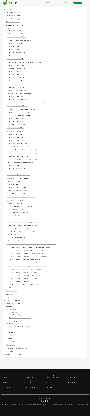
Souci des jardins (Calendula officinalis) (22, 153)
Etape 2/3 (11, 335)
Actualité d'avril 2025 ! (16, 78)
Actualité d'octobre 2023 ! (17, 168)
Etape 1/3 (11, 332)
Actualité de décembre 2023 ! (18, 156)
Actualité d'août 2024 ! (16, 118)
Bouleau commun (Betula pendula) (21, 228)
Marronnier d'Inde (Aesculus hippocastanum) (24, 222)
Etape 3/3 (11, 338)
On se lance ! (12, 234)
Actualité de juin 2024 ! (16, 128)
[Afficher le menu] (86, 3)
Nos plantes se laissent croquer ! (20, 84)
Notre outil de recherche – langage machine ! (24, 272)
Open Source (11, 351)
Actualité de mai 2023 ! (16, 203)
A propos (9, 306)
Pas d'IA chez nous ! (13, 12)
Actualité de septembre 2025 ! (19, 56)
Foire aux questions (13, 303)
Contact (9, 294)
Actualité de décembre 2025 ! (18, 46)
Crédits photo (11, 297)
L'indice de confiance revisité (18, 190)
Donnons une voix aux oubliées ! (20, 115)
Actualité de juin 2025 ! (16, 71)
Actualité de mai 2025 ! (16, 74)
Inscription (10, 330)
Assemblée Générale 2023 (17, 194)
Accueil (8, 9)
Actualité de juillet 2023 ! (17, 187)
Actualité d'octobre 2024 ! (17, 106)
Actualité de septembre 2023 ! (19, 178)
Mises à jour (10, 345)
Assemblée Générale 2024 (17, 125)
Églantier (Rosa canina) (16, 237)
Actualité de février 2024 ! (17, 140)
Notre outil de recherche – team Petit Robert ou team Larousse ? (32, 244)
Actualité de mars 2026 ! (16, 34)
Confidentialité (11, 291)
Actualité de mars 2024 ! (16, 137)
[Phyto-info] (11, 4)
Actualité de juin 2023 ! (16, 200)
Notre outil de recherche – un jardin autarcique (25, 263)
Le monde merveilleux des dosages (21, 162)
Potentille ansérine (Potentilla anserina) (22, 159)
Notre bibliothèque (13, 15)
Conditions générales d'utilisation (18, 288)
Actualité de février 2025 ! (17, 87)
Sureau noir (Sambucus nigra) (19, 175)
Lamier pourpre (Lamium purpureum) (21, 197)
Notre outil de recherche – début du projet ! (24, 284)
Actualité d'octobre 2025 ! (17, 52)
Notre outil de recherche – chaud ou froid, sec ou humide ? (29, 247)
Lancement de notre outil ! (17, 209)
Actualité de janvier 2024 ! (17, 143)
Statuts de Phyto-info (16, 241)
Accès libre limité (14, 172)
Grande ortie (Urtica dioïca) (18, 212)
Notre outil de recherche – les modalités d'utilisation (27, 250)
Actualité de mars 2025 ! (16, 81)
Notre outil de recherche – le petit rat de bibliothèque (28, 256)
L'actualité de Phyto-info (15, 19)
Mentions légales (12, 342)
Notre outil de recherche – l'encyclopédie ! (23, 278)
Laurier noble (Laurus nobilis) (18, 219)
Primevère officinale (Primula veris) (21, 231)
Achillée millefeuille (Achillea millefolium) (23, 225)
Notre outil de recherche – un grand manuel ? (25, 259)
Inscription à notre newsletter (17, 348)
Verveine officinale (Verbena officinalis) (22, 150)
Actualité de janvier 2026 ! (17, 43)
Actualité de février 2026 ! (17, 37)
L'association (12, 309)
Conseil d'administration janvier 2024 (21, 147)
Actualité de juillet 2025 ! (17, 65)
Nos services (12, 312)
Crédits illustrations (13, 300)
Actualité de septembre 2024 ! (19, 112)
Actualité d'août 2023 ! (16, 184)
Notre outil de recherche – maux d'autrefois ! (24, 275)
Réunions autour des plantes (19, 327)
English (70, 385)
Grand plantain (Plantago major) (20, 206)
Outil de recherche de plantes (20, 318)
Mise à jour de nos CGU (16, 181)
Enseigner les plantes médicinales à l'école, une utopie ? (29, 103)
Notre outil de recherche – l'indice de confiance (25, 253)
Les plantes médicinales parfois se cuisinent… (24, 62)
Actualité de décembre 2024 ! (18, 96)
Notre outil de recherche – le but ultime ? (23, 281)
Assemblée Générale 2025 (17, 68)
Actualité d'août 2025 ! (16, 59)
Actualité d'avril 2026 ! (16, 30)
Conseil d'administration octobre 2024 (22, 109)
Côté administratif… (13, 22)
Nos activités (12, 321)
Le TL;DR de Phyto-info (14, 25)
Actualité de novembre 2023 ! (18, 165)
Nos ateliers (13, 323)
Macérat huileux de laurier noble (20, 93)
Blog (7, 28)
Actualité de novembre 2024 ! (18, 99)
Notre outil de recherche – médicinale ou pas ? (25, 269)
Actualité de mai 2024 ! (16, 131)
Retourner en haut (81, 413)
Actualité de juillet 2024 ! (17, 121)
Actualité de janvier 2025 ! (17, 90)
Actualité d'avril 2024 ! (16, 134)
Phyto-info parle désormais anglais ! (21, 40)
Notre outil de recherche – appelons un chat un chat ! (27, 266)
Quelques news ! (14, 215)
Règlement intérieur (13, 354)
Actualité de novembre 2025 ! (18, 49)
